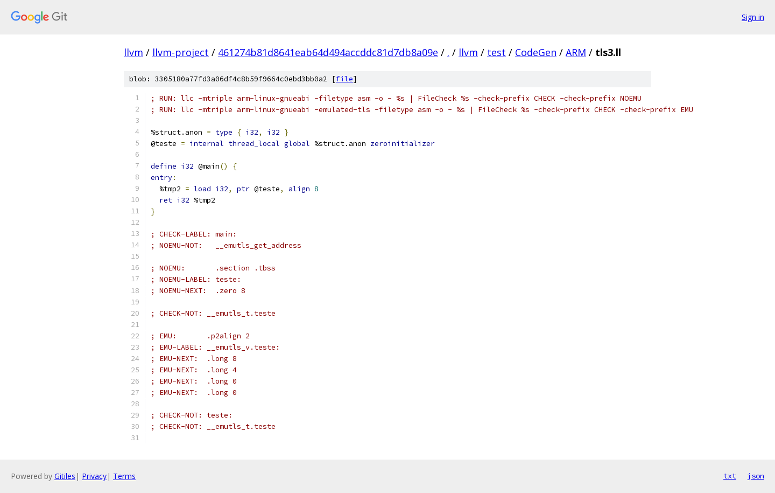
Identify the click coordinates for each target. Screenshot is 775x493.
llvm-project (180, 52)
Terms (124, 476)
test (496, 52)
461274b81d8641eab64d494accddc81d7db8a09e (328, 52)
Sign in (753, 17)
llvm (133, 52)
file (344, 79)
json (755, 476)
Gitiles (64, 476)
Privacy (94, 476)
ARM (576, 52)
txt (729, 476)
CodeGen (535, 52)
